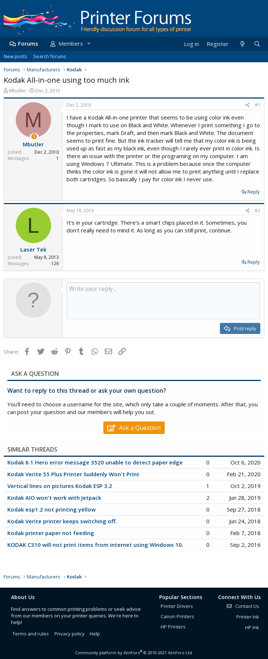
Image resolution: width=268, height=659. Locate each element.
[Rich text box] (163, 300)
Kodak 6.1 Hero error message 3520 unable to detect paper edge (95, 462)
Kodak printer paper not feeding (50, 533)
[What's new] (242, 44)
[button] (88, 43)
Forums (28, 43)
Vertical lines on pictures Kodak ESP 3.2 (59, 485)
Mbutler (17, 90)
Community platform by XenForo (134, 652)
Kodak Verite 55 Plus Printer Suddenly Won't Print (73, 474)
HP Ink (252, 627)
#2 (257, 210)
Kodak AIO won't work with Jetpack (54, 497)
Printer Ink (247, 616)
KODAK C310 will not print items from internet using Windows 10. (95, 544)
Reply (253, 191)
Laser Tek (33, 249)
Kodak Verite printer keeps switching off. (62, 521)
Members (70, 43)
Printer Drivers (177, 606)
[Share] (247, 105)
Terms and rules (30, 633)
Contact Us (242, 606)
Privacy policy (69, 633)
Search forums (49, 56)
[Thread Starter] (34, 136)
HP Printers (173, 626)
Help (95, 633)
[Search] (257, 44)
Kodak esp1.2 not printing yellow (51, 509)
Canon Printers (177, 616)
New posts (15, 56)
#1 (257, 105)
